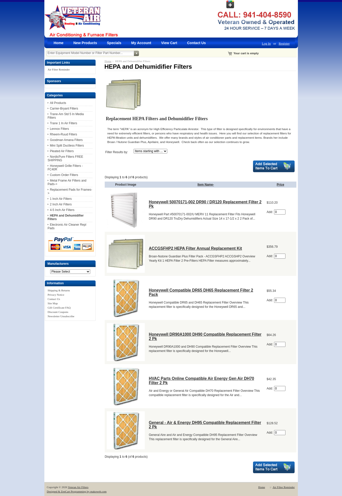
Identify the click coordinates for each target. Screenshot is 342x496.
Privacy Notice (56, 294)
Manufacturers (57, 263)
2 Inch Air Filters (61, 204)
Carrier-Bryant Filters (64, 108)
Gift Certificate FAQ (59, 307)
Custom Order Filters (64, 175)
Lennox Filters (59, 129)
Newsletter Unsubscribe (61, 316)
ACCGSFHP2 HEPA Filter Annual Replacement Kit (195, 248)
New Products (85, 43)
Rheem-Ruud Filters (63, 134)
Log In (266, 43)
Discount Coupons (58, 311)
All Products (58, 103)
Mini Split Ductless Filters (67, 145)
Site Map (53, 303)
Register (284, 43)
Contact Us (196, 43)
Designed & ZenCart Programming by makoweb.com (77, 491)
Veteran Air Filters (78, 487)
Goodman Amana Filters (66, 140)
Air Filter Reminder (59, 69)
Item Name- (205, 184)
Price (280, 184)
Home (59, 43)
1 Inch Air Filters (61, 199)
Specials (114, 43)
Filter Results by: (116, 152)
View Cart (169, 43)
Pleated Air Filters (62, 151)
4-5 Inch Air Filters (62, 210)
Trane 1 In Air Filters (63, 123)
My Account (141, 43)
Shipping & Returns (59, 290)
